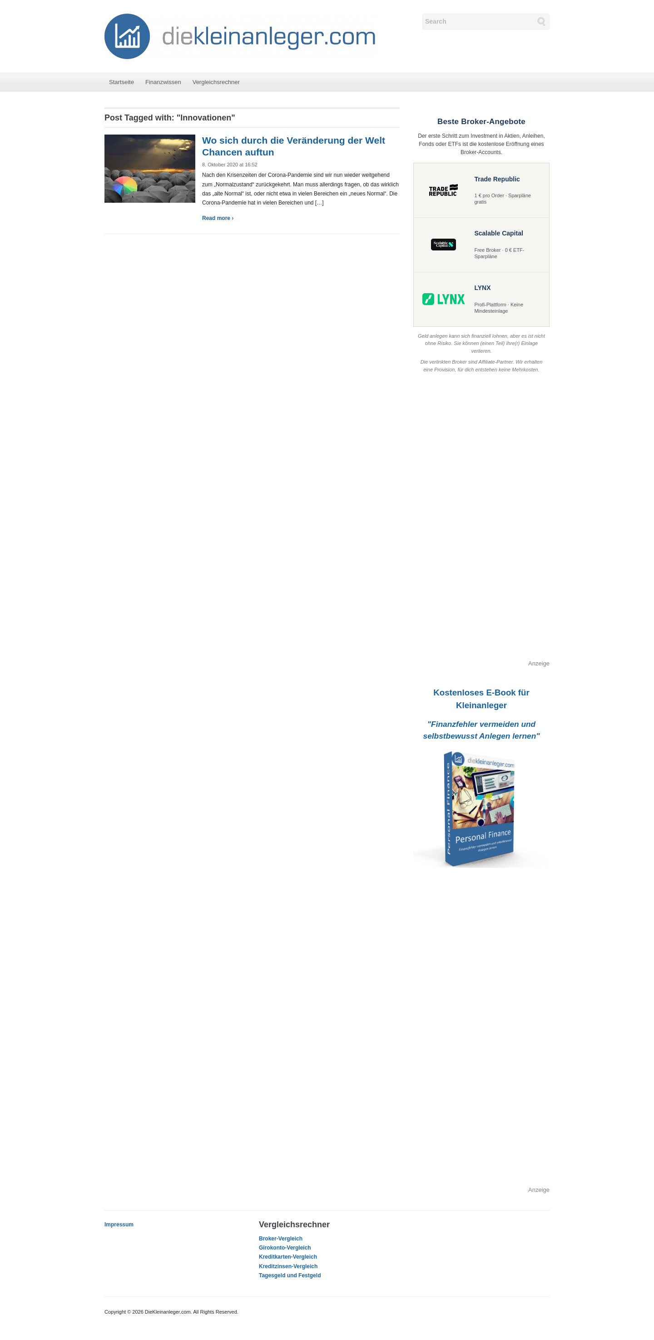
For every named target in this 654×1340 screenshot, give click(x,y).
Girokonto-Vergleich (285, 1248)
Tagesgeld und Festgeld (290, 1275)
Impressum (119, 1224)
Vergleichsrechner (216, 82)
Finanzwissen (163, 82)
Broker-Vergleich (280, 1238)
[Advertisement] (481, 522)
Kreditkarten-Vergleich (288, 1257)
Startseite (121, 82)
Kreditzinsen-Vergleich (288, 1266)
